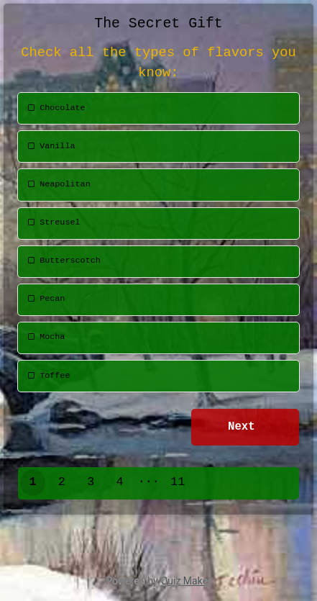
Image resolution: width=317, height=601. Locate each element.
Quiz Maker (186, 581)
